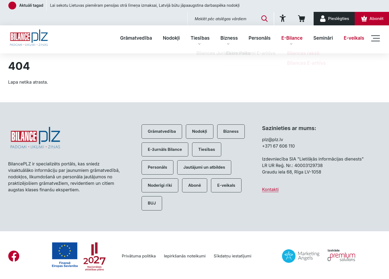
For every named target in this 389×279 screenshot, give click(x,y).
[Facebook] (13, 256)
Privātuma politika (139, 255)
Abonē (194, 185)
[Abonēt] (371, 18)
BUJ (152, 203)
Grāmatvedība (136, 38)
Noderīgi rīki (160, 185)
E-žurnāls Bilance (165, 149)
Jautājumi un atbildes (204, 167)
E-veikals (354, 38)
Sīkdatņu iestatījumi (232, 255)
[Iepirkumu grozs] (299, 18)
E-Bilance (292, 38)
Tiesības (199, 38)
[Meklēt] (261, 18)
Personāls (259, 38)
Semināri (323, 38)
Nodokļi (171, 38)
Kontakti (270, 189)
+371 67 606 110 (278, 146)
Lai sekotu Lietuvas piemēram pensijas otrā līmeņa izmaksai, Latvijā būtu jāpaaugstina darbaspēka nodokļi (145, 5)
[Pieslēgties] (333, 18)
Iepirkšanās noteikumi (185, 255)
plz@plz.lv (272, 139)
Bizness (229, 38)
